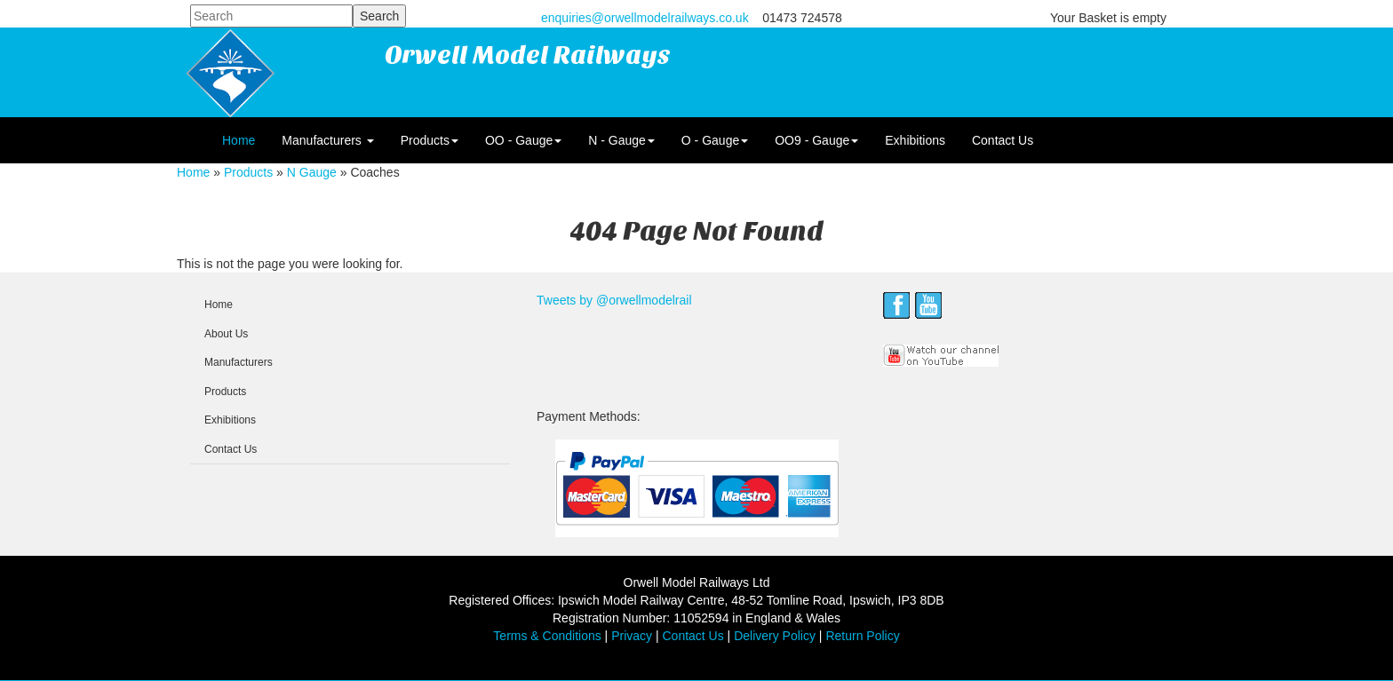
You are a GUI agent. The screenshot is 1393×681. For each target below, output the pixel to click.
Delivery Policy (775, 636)
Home (238, 140)
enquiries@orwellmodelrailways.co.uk (645, 18)
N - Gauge (621, 140)
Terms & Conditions (547, 636)
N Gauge (312, 172)
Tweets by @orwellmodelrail (614, 300)
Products (429, 140)
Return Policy (862, 636)
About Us (226, 334)
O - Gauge (714, 140)
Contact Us (1002, 140)
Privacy (631, 636)
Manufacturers (327, 140)
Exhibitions (915, 140)
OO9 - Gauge (816, 140)
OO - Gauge (523, 140)
